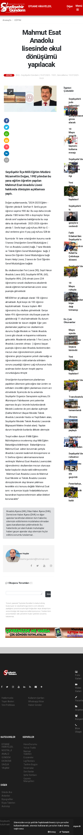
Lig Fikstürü (29, 761)
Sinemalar (29, 768)
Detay (52, 832)
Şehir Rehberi (30, 775)
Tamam (64, 832)
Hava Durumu (30, 744)
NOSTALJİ (7, 750)
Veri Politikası (8, 705)
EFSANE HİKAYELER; (39, 6)
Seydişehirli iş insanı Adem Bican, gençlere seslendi (75, 216)
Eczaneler (28, 757)
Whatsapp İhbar (36, 701)
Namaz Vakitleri (27, 752)
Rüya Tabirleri (8, 802)
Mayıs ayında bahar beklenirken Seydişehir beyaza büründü (75, 340)
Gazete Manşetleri (29, 779)
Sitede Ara (7, 792)
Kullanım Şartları (36, 698)
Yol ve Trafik (30, 747)
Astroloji (6, 806)
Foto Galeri (78, 675)
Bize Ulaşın (78, 728)
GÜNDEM (6, 757)
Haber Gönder (35, 705)
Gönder (49, 594)
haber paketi (6, 828)
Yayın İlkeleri (8, 701)
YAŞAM (5, 768)
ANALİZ (5, 754)
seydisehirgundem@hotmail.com (32, 559)
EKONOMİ (6, 761)
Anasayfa (7, 20)
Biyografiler (7, 799)
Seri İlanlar (29, 771)
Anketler (6, 795)
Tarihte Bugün (31, 764)
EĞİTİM (18, 20)
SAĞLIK (5, 764)
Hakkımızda (7, 698)
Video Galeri (78, 687)
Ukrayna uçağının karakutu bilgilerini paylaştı (73, 424)
